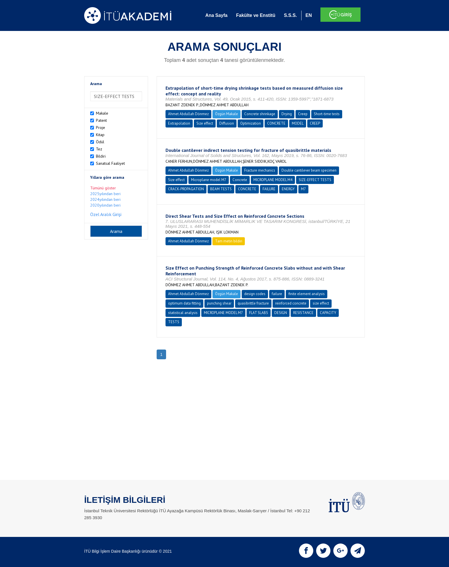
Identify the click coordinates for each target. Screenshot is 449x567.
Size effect (204, 123)
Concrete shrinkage (259, 113)
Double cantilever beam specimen (308, 170)
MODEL (298, 123)
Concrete (240, 179)
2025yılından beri (105, 193)
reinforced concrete (290, 303)
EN (309, 15)
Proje (100, 127)
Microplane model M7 (208, 179)
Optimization (250, 123)
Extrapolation (179, 123)
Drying (286, 113)
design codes (254, 293)
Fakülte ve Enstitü (255, 15)
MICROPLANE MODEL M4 (272, 179)
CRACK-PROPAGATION (186, 189)
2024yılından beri (105, 199)
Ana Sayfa (216, 15)
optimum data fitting (184, 303)
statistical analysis (183, 312)
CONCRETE (276, 123)
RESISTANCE (303, 312)
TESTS (173, 321)
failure (277, 293)
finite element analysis (306, 293)
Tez (99, 149)
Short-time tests (327, 113)
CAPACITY (328, 312)
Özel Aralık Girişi (105, 214)
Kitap (100, 134)
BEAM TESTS (221, 189)
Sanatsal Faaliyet (110, 163)
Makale (102, 113)
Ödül (100, 141)
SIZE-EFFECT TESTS (315, 179)
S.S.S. (290, 15)
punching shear (219, 303)
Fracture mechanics (259, 170)
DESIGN (280, 312)
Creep (303, 113)
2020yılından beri (105, 205)
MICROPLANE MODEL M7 (223, 312)
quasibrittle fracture (253, 303)
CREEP (315, 123)
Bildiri (101, 156)
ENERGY (288, 189)
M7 (303, 189)
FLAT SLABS (258, 312)
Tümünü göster (103, 188)
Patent (101, 120)
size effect (321, 303)
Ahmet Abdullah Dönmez (188, 113)
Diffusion (226, 123)
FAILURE (269, 189)
